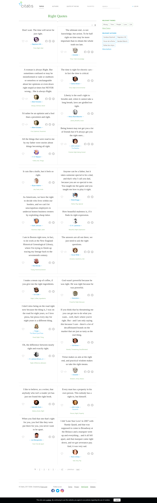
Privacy (76, 487)
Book (38, 411)
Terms (70, 487)
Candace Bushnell (109, 37)
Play (76, 204)
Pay (80, 460)
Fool (32, 131)
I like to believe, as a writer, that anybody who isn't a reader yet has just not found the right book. (38, 393)
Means (82, 379)
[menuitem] (92, 25)
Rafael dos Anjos (108, 45)
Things (42, 160)
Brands (68, 349)
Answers (72, 259)
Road (34, 337)
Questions (78, 259)
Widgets (93, 487)
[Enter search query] (111, 6)
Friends (71, 152)
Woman (38, 106)
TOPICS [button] (41, 6)
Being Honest (81, 152)
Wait (42, 48)
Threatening (75, 349)
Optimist (36, 131)
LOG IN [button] (136, 6)
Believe (34, 411)
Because (82, 302)
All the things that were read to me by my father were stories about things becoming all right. (38, 143)
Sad (74, 460)
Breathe (77, 120)
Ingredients (42, 298)
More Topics (106, 28)
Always (33, 106)
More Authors (106, 49)
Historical (38, 269)
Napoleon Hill (121, 37)
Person (72, 413)
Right (38, 48)
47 (62, 469)
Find (36, 444)
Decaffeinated (83, 349)
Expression (82, 229)
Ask (83, 259)
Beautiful (71, 229)
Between (43, 363)
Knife (41, 189)
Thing (42, 337)
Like (34, 189)
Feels (37, 189)
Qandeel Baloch (122, 41)
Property (81, 413)
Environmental (80, 88)
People (118, 24)
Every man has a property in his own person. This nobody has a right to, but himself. (77, 393)
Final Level (43, 487)
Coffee (36, 298)
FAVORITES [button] (90, 6)
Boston (43, 269)
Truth (75, 59)
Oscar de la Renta (109, 41)
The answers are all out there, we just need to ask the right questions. (76, 241)
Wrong (105, 24)
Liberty (72, 120)
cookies (48, 500)
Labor (43, 229)
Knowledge (80, 59)
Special (81, 204)
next (78, 469)
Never (43, 106)
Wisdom (72, 379)
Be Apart (41, 444)
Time (34, 48)
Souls (82, 120)
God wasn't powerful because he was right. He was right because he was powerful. (77, 284)
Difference (37, 363)
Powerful (72, 302)
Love (125, 24)
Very (77, 460)
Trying (32, 269)
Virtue (77, 379)
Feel (33, 444)
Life (131, 24)
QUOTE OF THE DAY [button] (73, 6)
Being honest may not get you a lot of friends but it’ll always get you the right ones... (77, 132)
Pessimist (43, 131)
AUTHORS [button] (55, 6)
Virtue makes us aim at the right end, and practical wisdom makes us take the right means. (77, 360)
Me (38, 160)
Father (35, 160)
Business (34, 229)
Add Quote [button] (84, 487)
